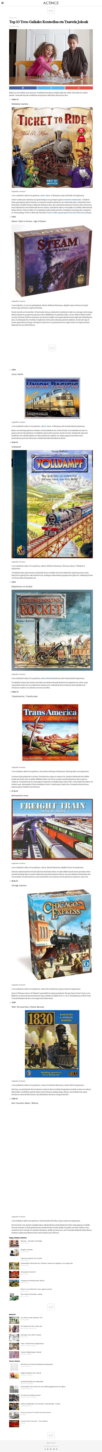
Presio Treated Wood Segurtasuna (32, 1343)
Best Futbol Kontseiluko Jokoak (31, 1294)
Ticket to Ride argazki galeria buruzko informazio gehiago (69, 213)
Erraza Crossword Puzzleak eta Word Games (36, 1412)
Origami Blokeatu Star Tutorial (31, 1373)
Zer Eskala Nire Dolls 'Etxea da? (31, 1326)
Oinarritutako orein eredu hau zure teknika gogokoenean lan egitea (43, 1386)
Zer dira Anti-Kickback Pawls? (31, 1395)
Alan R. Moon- (45, 196)
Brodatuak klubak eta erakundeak (32, 1381)
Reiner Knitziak (47, 678)
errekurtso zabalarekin (72, 200)
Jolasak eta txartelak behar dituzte (32, 1280)
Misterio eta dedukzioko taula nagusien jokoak (36, 1289)
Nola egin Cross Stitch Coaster (31, 1335)
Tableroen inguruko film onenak (31, 1258)
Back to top (51, 1443)
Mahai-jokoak (13, 17)
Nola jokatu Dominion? (28, 1272)
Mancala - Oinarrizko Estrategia (31, 1241)
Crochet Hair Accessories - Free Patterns (34, 1421)
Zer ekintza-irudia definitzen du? (32, 1317)
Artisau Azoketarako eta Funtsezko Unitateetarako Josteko (40, 1404)
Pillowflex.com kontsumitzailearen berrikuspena (37, 1364)
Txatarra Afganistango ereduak (31, 1352)
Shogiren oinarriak (26, 1249)
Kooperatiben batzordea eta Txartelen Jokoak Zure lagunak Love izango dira (47, 1263)
